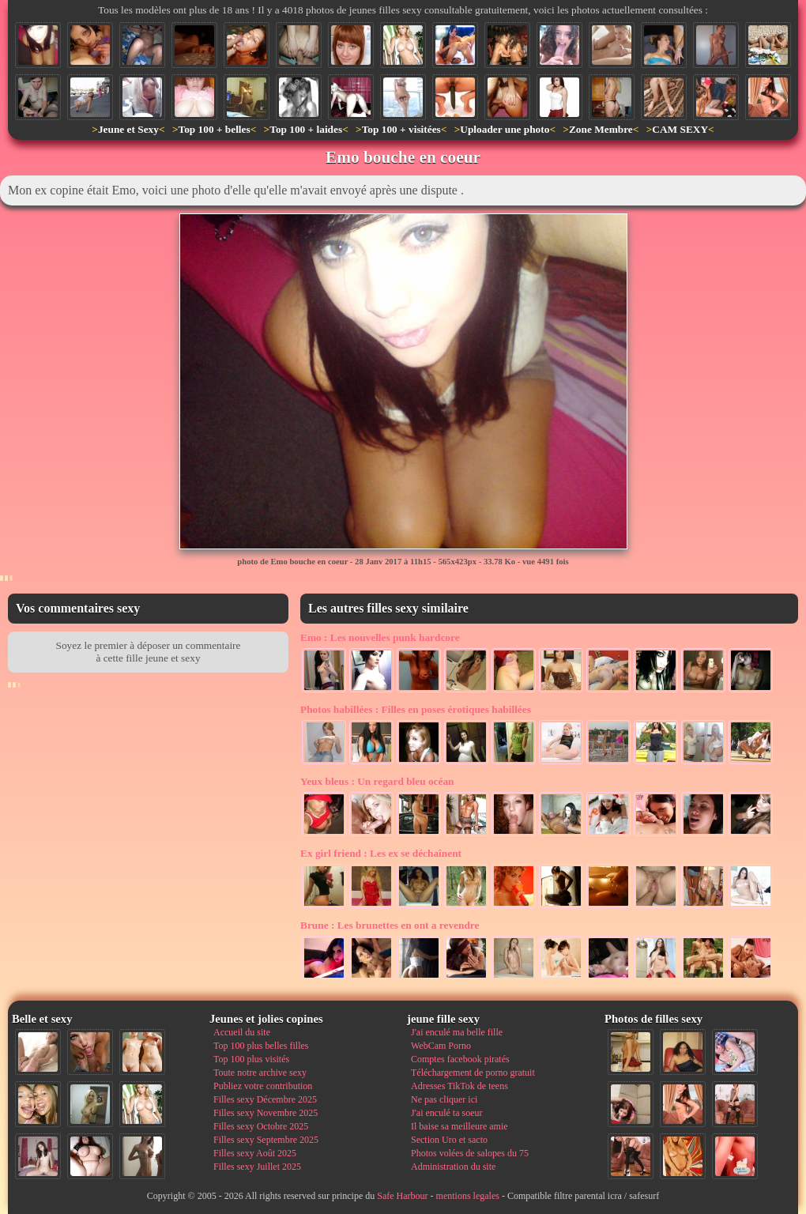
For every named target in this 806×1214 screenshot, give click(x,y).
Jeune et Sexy (128, 129)
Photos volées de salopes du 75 (470, 1153)
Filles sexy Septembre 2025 (265, 1139)
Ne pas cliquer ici (444, 1099)
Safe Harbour (402, 1195)
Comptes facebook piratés (460, 1059)
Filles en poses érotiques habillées (415, 709)
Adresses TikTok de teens (459, 1085)
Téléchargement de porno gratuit (473, 1072)
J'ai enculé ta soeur (446, 1112)
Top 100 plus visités (251, 1059)
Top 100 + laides (305, 129)
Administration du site (453, 1166)
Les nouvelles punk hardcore (380, 637)
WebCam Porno (441, 1045)
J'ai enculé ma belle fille (457, 1032)
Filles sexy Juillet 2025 (257, 1166)
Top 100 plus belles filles (260, 1045)
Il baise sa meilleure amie (459, 1126)
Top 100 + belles (214, 129)
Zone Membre (601, 129)
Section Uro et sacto (449, 1139)
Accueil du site (241, 1032)
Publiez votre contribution (262, 1085)
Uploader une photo (504, 129)
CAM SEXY (680, 129)
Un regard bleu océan (377, 781)
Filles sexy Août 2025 (254, 1153)
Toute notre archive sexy (260, 1072)
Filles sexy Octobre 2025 (260, 1126)
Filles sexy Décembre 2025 (265, 1099)
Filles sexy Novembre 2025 (265, 1112)
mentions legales (467, 1195)
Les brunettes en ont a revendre (389, 925)
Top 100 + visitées (401, 129)
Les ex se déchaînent (380, 853)
